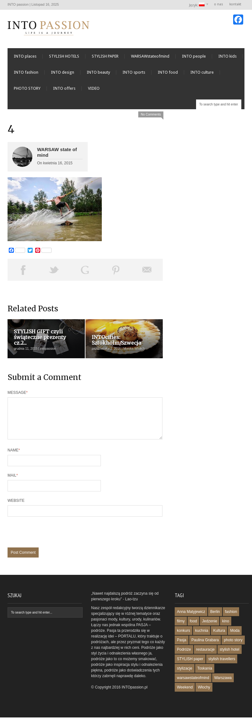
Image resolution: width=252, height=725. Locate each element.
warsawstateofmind (193, 685)
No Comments (151, 114)
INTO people (194, 56)
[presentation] (55, 542)
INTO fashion (26, 72)
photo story (233, 647)
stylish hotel (229, 657)
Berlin (215, 619)
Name (14, 458)
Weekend (185, 695)
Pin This (116, 270)
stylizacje (184, 676)
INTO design (62, 72)
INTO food (168, 72)
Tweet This (54, 270)
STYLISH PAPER (105, 56)
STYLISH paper (190, 666)
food (193, 628)
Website (16, 508)
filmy (181, 628)
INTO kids (227, 56)
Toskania (204, 676)
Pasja (181, 647)
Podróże (184, 657)
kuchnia (201, 638)
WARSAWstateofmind (150, 56)
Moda (234, 638)
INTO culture (202, 72)
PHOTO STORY (27, 88)
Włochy (204, 695)
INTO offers (64, 88)
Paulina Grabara (205, 647)
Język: (197, 5)
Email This (147, 270)
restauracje (205, 657)
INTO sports (134, 72)
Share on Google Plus (85, 270)
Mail (13, 483)
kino (225, 628)
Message (18, 392)
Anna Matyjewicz (191, 619)
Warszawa (223, 685)
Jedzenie (209, 628)
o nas (218, 4)
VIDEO (94, 88)
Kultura (219, 638)
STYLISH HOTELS (64, 56)
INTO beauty (98, 72)
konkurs (183, 638)
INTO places (25, 56)
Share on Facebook (23, 270)
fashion (231, 619)
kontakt (235, 4)
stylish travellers (221, 666)
